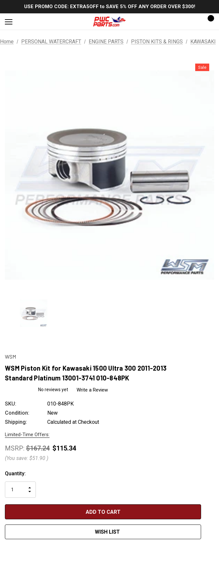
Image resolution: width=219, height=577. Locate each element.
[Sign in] (190, 21)
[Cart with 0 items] (209, 21)
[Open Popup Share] (211, 521)
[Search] (26, 21)
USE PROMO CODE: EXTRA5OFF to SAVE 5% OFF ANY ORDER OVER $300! (109, 6)
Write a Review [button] (93, 390)
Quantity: (15, 473)
